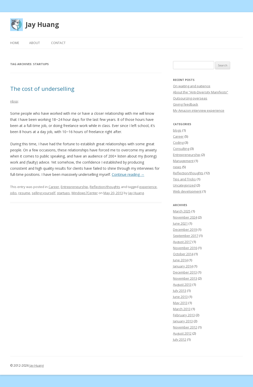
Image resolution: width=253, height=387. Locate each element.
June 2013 (180, 296)
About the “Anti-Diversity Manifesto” (200, 92)
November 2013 (185, 278)
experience (148, 186)
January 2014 (183, 266)
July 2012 (179, 339)
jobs (13, 193)
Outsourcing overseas (190, 98)
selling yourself (43, 193)
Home (14, 43)
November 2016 (185, 248)
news (177, 167)
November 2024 (185, 217)
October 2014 (183, 254)
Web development (187, 191)
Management (183, 161)
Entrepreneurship (74, 186)
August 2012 (182, 333)
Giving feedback (185, 104)
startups (63, 193)
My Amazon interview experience (198, 110)
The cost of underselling (42, 88)
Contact (58, 43)
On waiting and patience (191, 86)
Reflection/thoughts (105, 186)
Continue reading (128, 174)
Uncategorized (184, 185)
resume (24, 193)
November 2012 (185, 327)
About (34, 43)
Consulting (181, 148)
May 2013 (180, 302)
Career (54, 186)
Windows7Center (84, 193)
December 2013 (185, 272)
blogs (177, 130)
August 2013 (182, 284)
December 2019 (185, 229)
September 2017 (185, 235)
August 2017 (182, 241)
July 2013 (179, 290)
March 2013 (182, 309)
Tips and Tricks (184, 179)
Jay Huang (42, 24)
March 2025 (182, 211)
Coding (178, 142)
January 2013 (183, 321)
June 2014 (180, 260)
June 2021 (180, 223)
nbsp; (14, 101)
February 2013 (184, 315)
